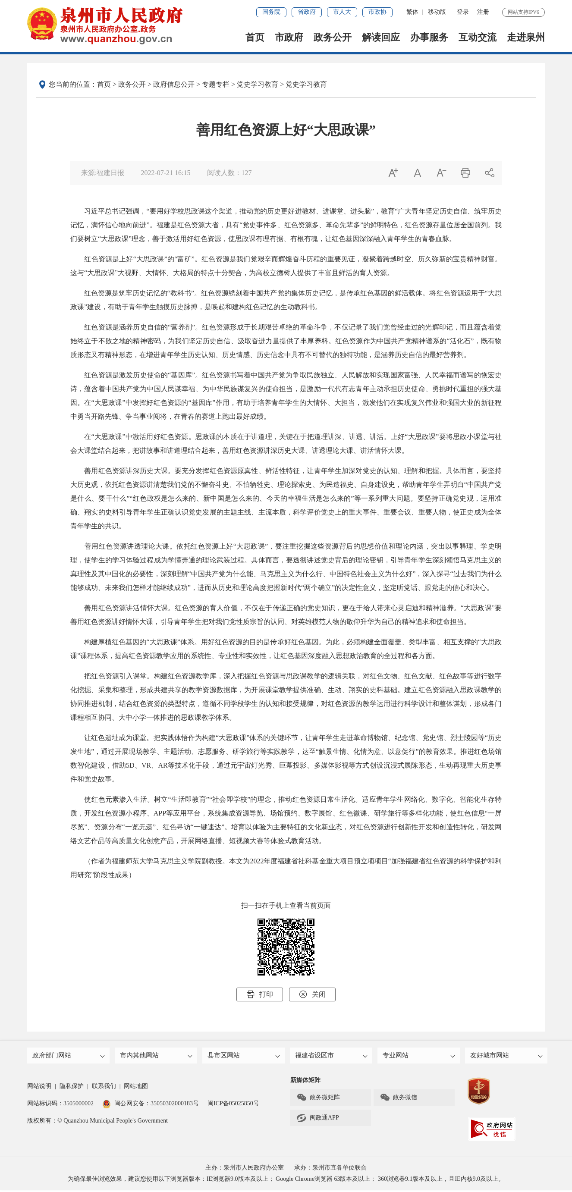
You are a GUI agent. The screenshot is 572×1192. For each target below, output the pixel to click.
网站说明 (39, 1088)
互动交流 (478, 37)
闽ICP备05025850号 (233, 1105)
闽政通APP (317, 1120)
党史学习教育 (257, 84)
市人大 (342, 12)
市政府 (289, 37)
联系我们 (104, 1088)
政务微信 (398, 1100)
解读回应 (381, 37)
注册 (483, 12)
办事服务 (429, 37)
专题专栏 (215, 84)
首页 (254, 37)
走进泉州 (526, 37)
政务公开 (333, 37)
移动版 (437, 12)
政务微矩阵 (318, 1100)
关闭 (312, 994)
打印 (259, 994)
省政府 (307, 12)
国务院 (271, 12)
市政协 (377, 12)
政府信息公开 (174, 84)
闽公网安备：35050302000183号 (150, 1105)
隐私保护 (72, 1088)
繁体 (412, 12)
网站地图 (136, 1088)
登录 (463, 12)
